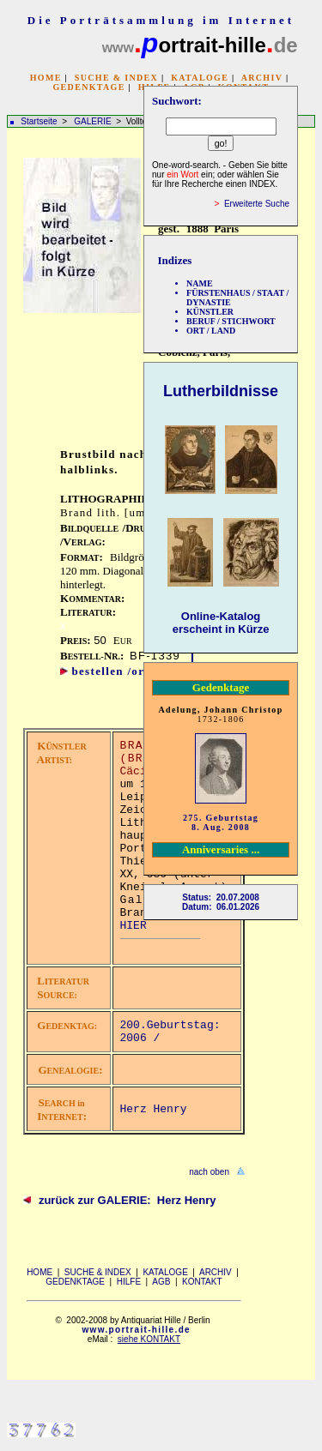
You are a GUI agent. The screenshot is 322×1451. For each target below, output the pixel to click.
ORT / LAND (210, 330)
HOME (46, 77)
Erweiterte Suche (256, 203)
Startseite (39, 121)
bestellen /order (117, 671)
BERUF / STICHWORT (231, 321)
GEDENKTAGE (88, 87)
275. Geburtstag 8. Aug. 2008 (220, 822)
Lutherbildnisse (220, 391)
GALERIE (93, 121)
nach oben (209, 1172)
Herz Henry (153, 1109)
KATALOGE (199, 77)
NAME (199, 283)
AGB (161, 1281)
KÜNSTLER (210, 311)
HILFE (129, 1281)
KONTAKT (202, 1281)
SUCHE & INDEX (116, 77)
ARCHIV (262, 77)
